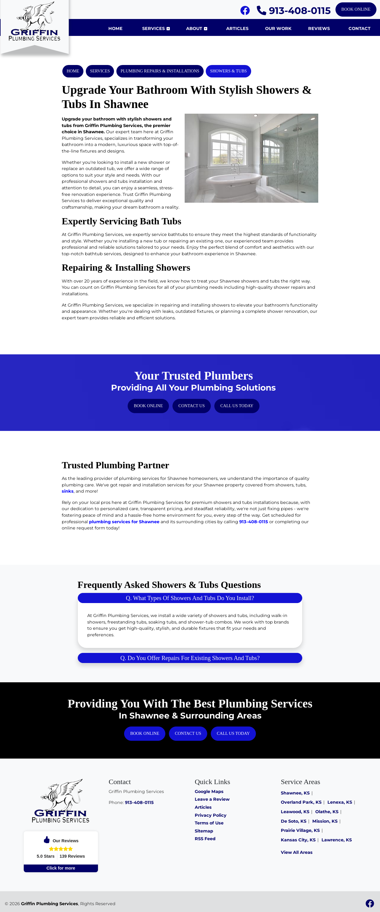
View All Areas (297, 852)
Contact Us (191, 405)
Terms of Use (209, 823)
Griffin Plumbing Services (49, 903)
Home (72, 71)
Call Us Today (236, 405)
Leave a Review (212, 799)
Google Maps (209, 791)
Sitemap (204, 831)
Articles (203, 807)
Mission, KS (325, 821)
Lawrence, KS (337, 840)
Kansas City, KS (298, 840)
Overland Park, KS (301, 802)
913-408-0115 (294, 10)
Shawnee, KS (295, 793)
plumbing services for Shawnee (124, 521)
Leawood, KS (295, 811)
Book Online (355, 9)
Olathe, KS (326, 811)
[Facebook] (245, 12)
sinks (68, 491)
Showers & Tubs (228, 71)
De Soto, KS (293, 821)
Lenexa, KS (339, 802)
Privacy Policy (211, 815)
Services (100, 71)
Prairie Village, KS (300, 830)
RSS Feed (205, 838)
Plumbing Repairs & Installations (160, 71)
